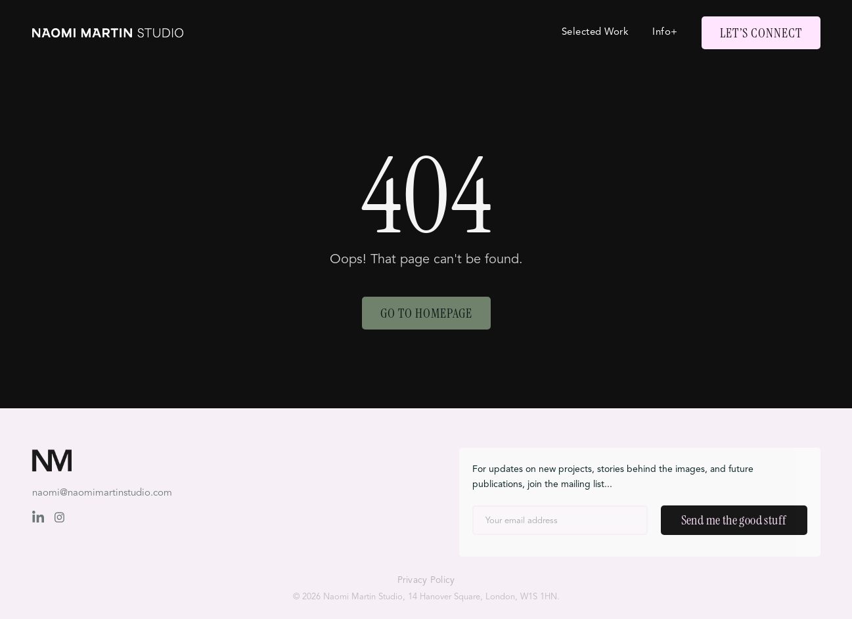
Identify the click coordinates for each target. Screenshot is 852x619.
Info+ (665, 32)
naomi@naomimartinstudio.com (102, 493)
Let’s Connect (761, 32)
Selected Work (595, 32)
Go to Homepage (426, 313)
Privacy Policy (426, 580)
